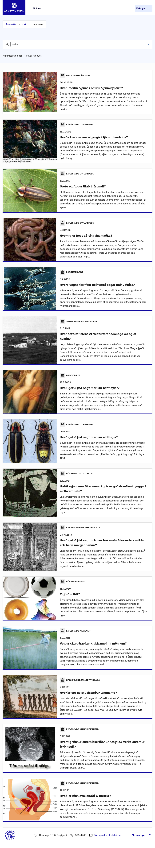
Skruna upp (142, 835)
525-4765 (80, 835)
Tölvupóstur (107, 835)
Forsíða (12, 24)
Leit (25, 24)
